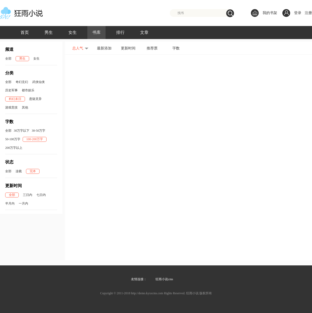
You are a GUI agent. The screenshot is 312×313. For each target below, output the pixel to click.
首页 (25, 32)
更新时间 (128, 48)
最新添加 (104, 48)
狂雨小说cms (164, 279)
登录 (297, 13)
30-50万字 (38, 130)
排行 (120, 32)
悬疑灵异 (35, 99)
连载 (19, 171)
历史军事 (11, 90)
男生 (48, 32)
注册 (308, 13)
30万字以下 (21, 130)
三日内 (27, 195)
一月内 (23, 203)
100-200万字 (34, 139)
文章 (144, 32)
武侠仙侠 (38, 82)
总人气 (77, 48)
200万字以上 (13, 148)
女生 (72, 32)
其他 (25, 107)
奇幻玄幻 (22, 82)
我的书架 (264, 13)
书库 (96, 32)
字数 (176, 48)
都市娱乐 (28, 90)
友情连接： (139, 279)
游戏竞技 (11, 107)
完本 (33, 171)
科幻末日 (15, 99)
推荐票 (152, 48)
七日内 (41, 195)
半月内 (10, 203)
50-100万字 (12, 139)
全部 (8, 58)
